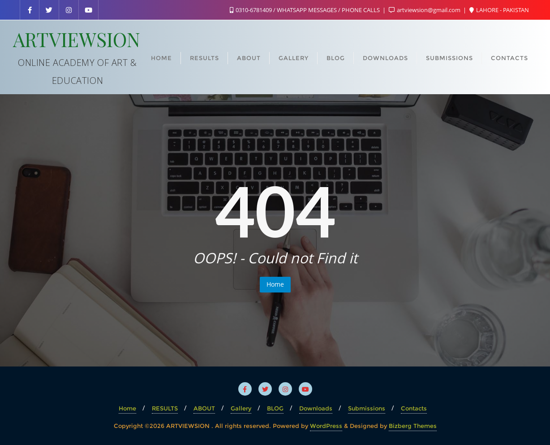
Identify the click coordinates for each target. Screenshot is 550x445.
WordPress (326, 425)
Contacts (414, 408)
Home (275, 284)
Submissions (366, 408)
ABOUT (204, 408)
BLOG (275, 408)
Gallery (241, 408)
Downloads (315, 408)
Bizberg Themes (413, 425)
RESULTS (165, 408)
